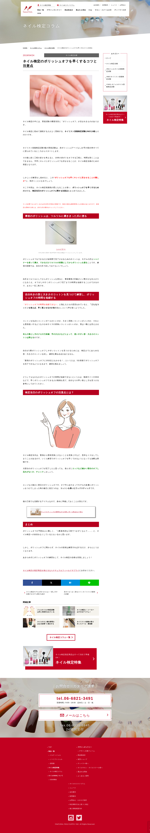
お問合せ (123, 5)
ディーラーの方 (120, 10)
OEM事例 (53, 779)
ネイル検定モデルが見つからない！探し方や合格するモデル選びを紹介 (42, 593)
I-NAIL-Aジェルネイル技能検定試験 (115, 85)
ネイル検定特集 (45, 5)
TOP (50, 747)
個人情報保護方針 (76, 808)
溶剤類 (52, 763)
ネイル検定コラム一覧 (60, 637)
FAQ (90, 10)
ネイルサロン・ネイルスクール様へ (90, 767)
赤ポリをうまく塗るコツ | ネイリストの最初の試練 (79, 593)
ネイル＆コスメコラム (77, 783)
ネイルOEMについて (55, 775)
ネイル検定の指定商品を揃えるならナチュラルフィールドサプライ (51, 570)
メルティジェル (55, 755)
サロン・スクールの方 (103, 10)
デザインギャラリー (85, 747)
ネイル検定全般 (71, 55)
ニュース (114, 5)
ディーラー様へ (83, 763)
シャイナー (61, 249)
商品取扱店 (82, 755)
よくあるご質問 (83, 776)
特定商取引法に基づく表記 (79, 804)
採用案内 (105, 5)
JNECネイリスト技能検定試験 (115, 78)
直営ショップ (82, 759)
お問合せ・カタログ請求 (78, 800)
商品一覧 (40, 10)
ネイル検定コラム (56, 771)
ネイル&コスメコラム (67, 5)
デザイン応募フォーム (87, 751)
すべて (108, 58)
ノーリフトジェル (56, 759)
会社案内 (96, 5)
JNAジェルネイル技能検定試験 (115, 70)
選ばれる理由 (81, 10)
